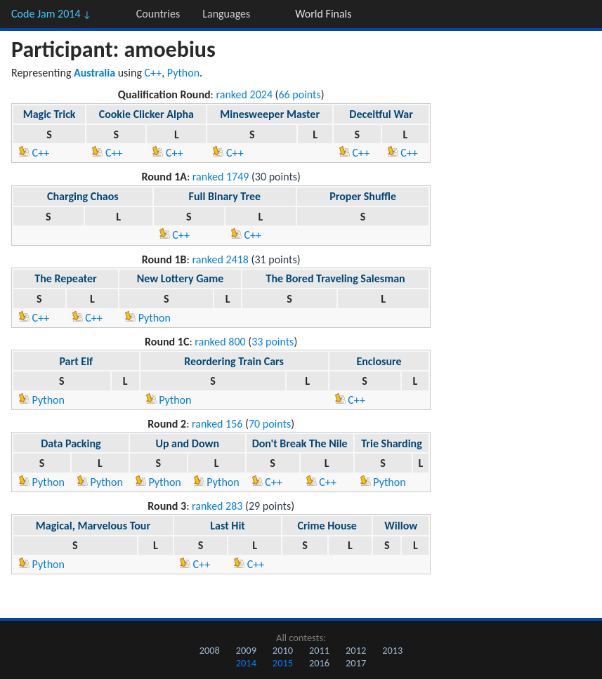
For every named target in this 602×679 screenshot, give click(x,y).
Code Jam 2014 (51, 13)
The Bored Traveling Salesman (335, 278)
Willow (400, 525)
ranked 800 (220, 341)
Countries (158, 13)
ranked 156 (217, 423)
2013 (392, 650)
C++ (153, 72)
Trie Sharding (391, 443)
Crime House (327, 525)
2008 (209, 650)
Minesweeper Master (270, 114)
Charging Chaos (83, 196)
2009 (246, 650)
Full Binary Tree (225, 196)
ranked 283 (217, 506)
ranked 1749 (220, 176)
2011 (319, 650)
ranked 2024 (244, 94)
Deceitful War (381, 114)
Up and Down (187, 443)
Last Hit (227, 525)
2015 (283, 663)
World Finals (323, 13)
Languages (226, 13)
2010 (283, 650)
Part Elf (76, 361)
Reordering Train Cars (234, 361)
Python (183, 72)
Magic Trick (49, 114)
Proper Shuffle (362, 196)
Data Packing (70, 443)
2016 (319, 663)
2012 (356, 650)
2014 (246, 663)
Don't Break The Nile (300, 443)
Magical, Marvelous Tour (93, 525)
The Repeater (65, 278)
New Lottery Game (180, 278)
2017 (356, 663)
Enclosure (378, 361)
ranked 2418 (220, 259)
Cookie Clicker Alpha (146, 114)
